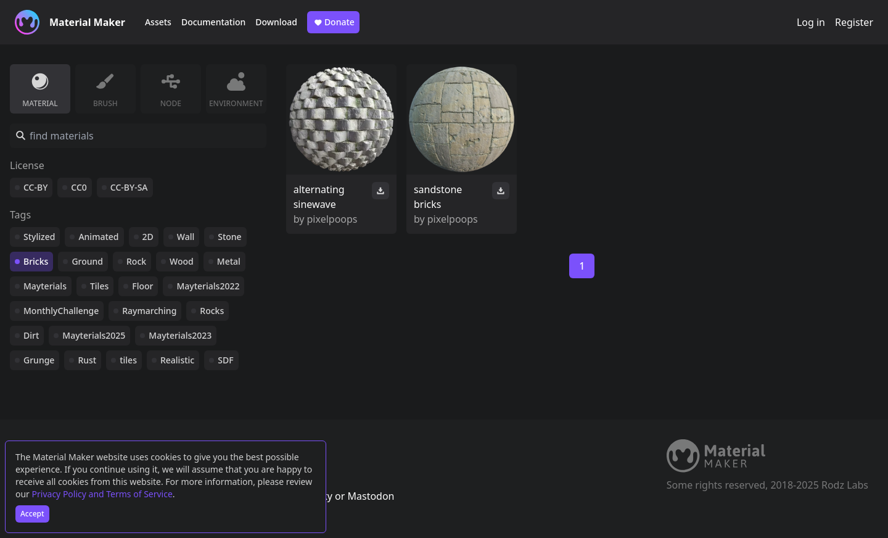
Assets (158, 22)
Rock (136, 261)
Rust (87, 360)
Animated (98, 236)
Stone (229, 236)
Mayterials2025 (93, 335)
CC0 (79, 187)
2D (148, 236)
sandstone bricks (438, 197)
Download (276, 22)
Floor (142, 286)
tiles (128, 360)
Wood (182, 261)
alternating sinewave (319, 197)
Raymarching (149, 311)
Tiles (99, 286)
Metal (228, 261)
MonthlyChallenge (61, 311)
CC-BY (35, 187)
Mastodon (370, 496)
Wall (185, 236)
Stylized (39, 236)
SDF (225, 360)
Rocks (212, 311)
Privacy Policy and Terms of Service (102, 494)
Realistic (177, 360)
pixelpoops (332, 219)
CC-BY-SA (129, 187)
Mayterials (45, 286)
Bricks (35, 261)
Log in (811, 22)
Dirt (31, 335)
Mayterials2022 (207, 286)
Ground (87, 261)
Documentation (213, 22)
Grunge (38, 360)
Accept (32, 513)
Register (854, 22)
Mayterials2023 (180, 335)
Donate (333, 22)
